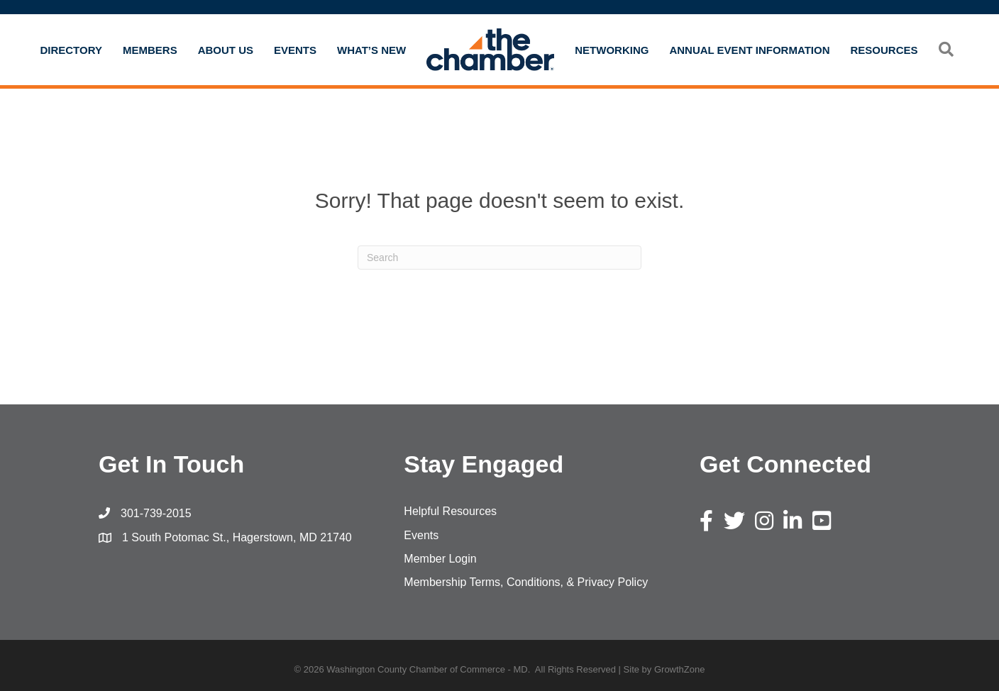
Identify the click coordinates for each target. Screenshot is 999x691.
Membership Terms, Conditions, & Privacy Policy (526, 582)
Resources (884, 50)
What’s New (371, 50)
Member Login (440, 559)
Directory (71, 50)
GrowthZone (679, 669)
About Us (225, 50)
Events (295, 50)
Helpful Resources (450, 511)
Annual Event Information (749, 50)
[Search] (499, 257)
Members (150, 50)
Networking (611, 50)
